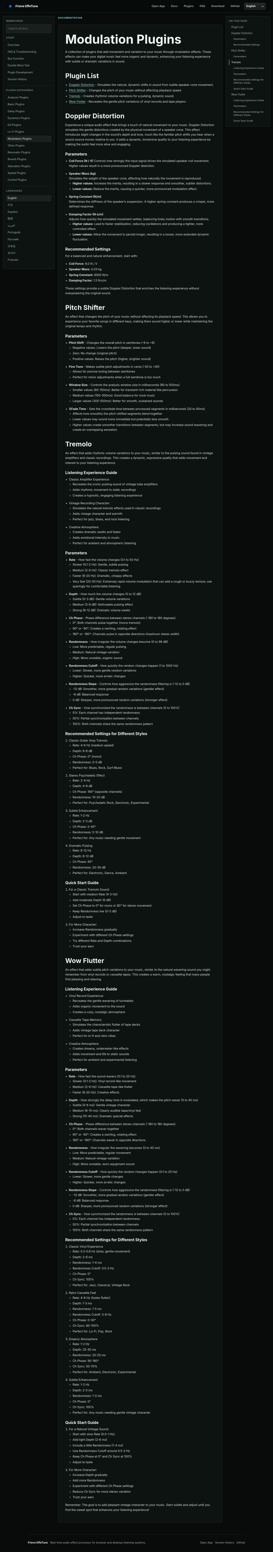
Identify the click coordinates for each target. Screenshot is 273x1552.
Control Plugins (17, 179)
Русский (13, 239)
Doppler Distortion (81, 85)
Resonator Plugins (19, 152)
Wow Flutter (77, 101)
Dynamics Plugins (19, 118)
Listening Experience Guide (248, 68)
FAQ (202, 6)
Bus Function (16, 58)
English (12, 198)
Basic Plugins (16, 104)
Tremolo (74, 96)
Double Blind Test (19, 65)
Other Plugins (16, 145)
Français (13, 259)
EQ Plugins (14, 124)
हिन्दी (10, 218)
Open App (158, 6)
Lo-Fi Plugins (16, 131)
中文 (10, 204)
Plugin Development (20, 72)
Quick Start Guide (243, 88)
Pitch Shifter (77, 90)
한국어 (11, 252)
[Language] (255, 6)
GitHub (235, 6)
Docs (174, 6)
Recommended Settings (246, 44)
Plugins (189, 6)
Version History (17, 79)
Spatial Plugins (17, 172)
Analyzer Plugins (18, 97)
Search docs (14, 21)
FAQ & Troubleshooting (22, 51)
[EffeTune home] (22, 6)
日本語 (11, 246)
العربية (11, 225)
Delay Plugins (16, 111)
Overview (14, 44)
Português (14, 232)
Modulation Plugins (19, 138)
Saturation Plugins (19, 166)
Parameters (239, 39)
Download (217, 6)
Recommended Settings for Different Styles (248, 81)
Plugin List (237, 27)
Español (13, 211)
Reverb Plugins (17, 159)
